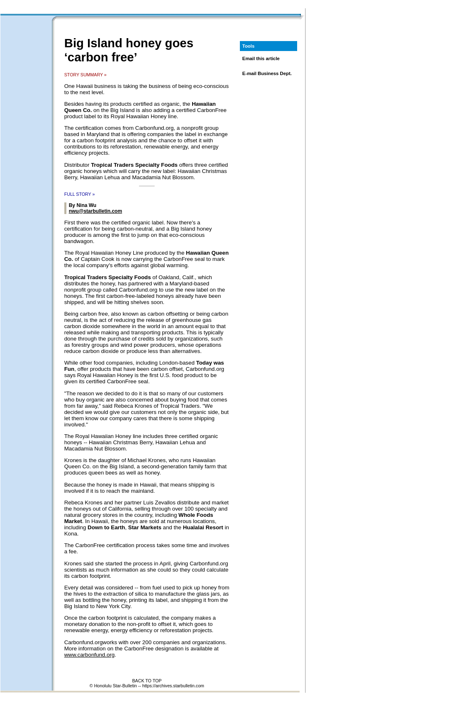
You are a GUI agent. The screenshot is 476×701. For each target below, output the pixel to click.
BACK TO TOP (146, 680)
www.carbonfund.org (89, 655)
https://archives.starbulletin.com (173, 685)
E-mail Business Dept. (267, 73)
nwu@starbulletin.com (95, 211)
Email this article (261, 58)
